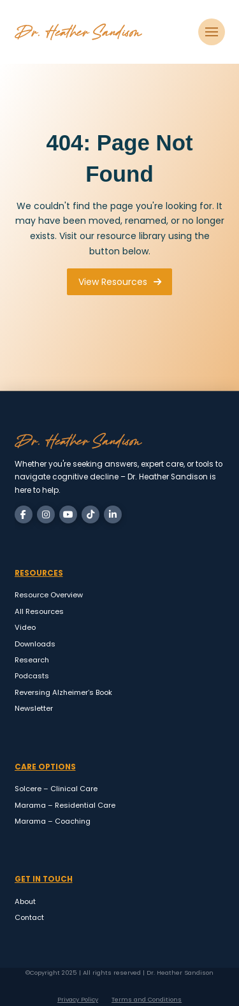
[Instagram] (46, 514)
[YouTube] (68, 514)
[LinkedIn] (113, 514)
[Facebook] (24, 514)
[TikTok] (90, 514)
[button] (211, 31)
